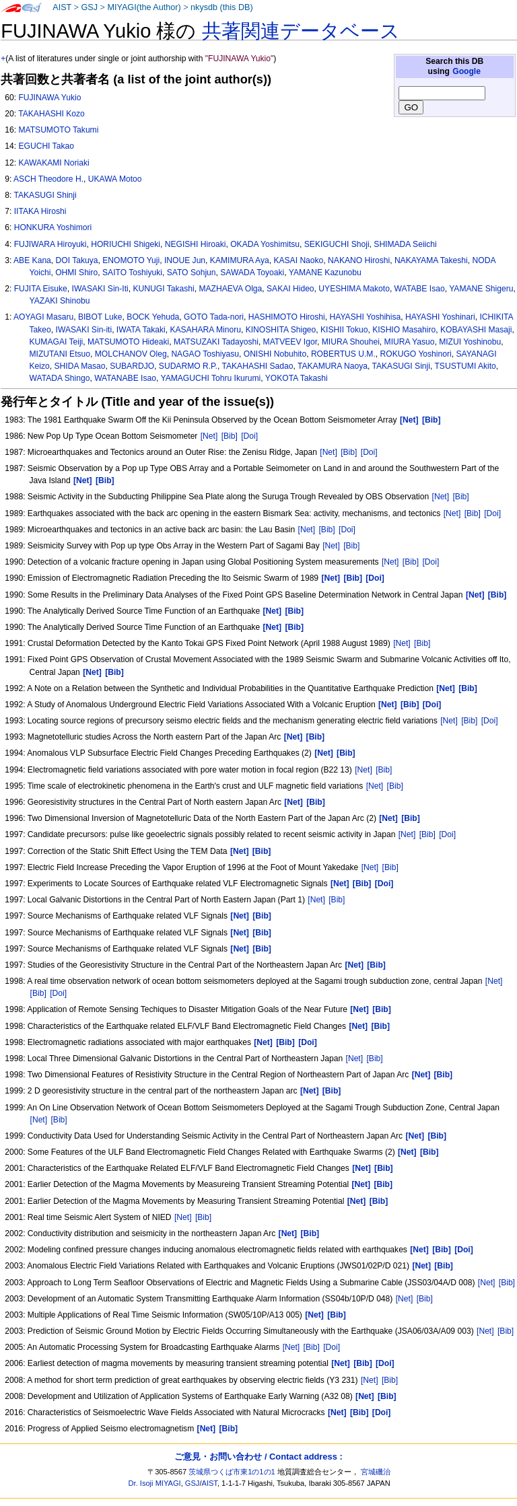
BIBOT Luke (100, 317)
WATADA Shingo (60, 378)
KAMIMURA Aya (239, 260)
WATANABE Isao (125, 378)
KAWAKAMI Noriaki (53, 163)
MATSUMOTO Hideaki (128, 342)
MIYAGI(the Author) (143, 7)
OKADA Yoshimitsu (265, 244)
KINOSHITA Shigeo (281, 329)
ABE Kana (32, 260)
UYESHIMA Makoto (354, 288)
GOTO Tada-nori (214, 317)
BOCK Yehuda (153, 317)
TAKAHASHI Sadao (257, 366)
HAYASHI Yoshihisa (365, 317)
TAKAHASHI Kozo (51, 113)
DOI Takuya (77, 260)
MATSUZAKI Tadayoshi (216, 342)
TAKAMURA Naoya (333, 366)
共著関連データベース (301, 31)
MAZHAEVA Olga (230, 288)
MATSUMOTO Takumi (58, 130)
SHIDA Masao (80, 366)
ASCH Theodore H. (48, 179)
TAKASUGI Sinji (400, 366)
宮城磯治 (375, 1472)
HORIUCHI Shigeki (125, 244)
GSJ (89, 7)
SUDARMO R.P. (188, 366)
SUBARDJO (132, 366)
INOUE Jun (184, 260)
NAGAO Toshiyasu (205, 354)
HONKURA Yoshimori (53, 227)
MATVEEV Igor (290, 342)
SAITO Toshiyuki (132, 272)
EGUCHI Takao (45, 146)
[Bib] (229, 436)
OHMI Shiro (76, 272)
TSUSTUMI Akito (464, 366)
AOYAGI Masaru (43, 317)
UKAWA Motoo (115, 179)
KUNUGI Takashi (163, 288)
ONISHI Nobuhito (275, 354)
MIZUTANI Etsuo (60, 354)
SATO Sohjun (191, 272)
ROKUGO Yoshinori (416, 354)
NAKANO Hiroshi (359, 260)
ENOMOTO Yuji (131, 260)
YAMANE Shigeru (481, 288)
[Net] (209, 436)
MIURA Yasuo (409, 342)
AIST (62, 7)
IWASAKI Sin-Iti (100, 288)
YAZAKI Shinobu (60, 301)
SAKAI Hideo (290, 288)
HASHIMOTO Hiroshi (286, 317)
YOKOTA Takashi (296, 378)
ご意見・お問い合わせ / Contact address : (258, 1456)
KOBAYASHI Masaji (476, 329)
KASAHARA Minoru (205, 329)
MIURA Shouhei (351, 342)
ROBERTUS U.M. (343, 354)
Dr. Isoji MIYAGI (155, 1483)
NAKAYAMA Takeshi (431, 260)
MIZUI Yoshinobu (470, 342)
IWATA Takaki (141, 329)
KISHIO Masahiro (404, 329)
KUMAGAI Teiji (56, 342)
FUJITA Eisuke (40, 288)
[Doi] (249, 436)
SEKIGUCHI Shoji (337, 244)
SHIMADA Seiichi (405, 244)
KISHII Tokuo (344, 329)
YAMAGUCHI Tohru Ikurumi (210, 378)
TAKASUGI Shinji (44, 195)
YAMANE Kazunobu (325, 272)
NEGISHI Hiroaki (195, 244)
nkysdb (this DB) (222, 7)
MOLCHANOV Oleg (131, 354)
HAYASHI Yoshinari (440, 317)
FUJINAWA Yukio (49, 97)
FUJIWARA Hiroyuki (50, 244)
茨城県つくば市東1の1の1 (231, 1472)
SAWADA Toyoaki (252, 272)
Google (466, 71)
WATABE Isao (419, 288)
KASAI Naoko (298, 260)
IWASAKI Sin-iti (84, 329)
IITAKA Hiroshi (40, 211)
